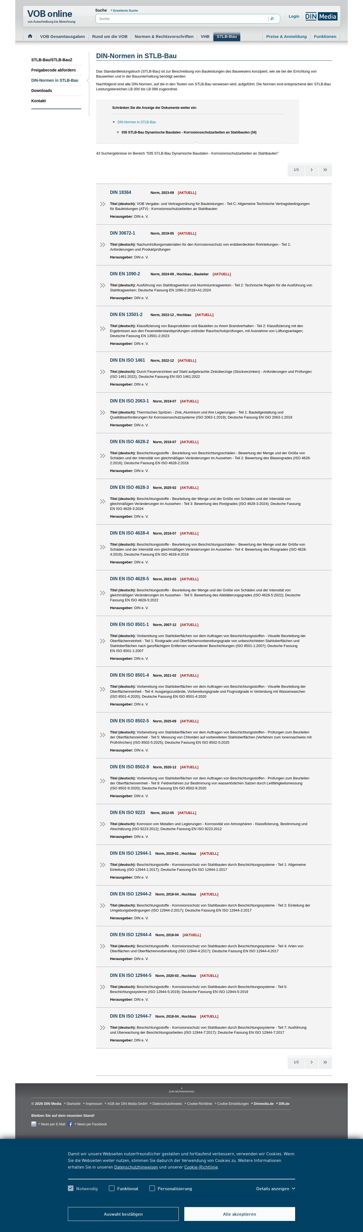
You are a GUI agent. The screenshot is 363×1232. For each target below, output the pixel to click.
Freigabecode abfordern (53, 70)
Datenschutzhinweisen (136, 1167)
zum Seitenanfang (181, 1091)
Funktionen (325, 36)
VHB (205, 36)
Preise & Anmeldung (286, 36)
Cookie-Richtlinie (201, 1167)
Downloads (41, 90)
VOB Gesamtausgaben (62, 36)
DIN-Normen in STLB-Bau (54, 80)
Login (294, 16)
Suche (101, 10)
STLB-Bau (227, 36)
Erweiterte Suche (125, 10)
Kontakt (38, 101)
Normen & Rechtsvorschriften (164, 36)
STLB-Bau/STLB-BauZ (51, 60)
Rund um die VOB (110, 36)
